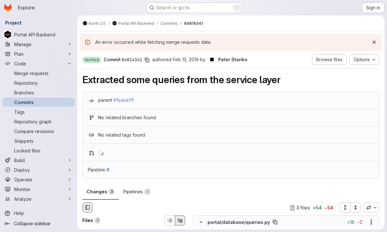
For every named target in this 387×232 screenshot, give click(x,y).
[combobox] (371, 207)
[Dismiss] (374, 42)
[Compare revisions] (39, 131)
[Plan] (39, 53)
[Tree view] (180, 220)
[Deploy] (39, 169)
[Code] (39, 63)
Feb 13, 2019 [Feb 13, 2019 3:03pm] (186, 59)
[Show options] (371, 222)
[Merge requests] (39, 73)
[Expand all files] (345, 207)
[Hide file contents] (201, 222)
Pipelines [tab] (137, 191)
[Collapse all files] (355, 207)
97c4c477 (123, 100)
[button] (91, 60)
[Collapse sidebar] (39, 223)
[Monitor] (39, 189)
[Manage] (39, 44)
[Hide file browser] (87, 207)
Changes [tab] (101, 191)
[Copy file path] (275, 222)
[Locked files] (39, 150)
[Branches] (39, 92)
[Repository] (39, 82)
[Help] (39, 213)
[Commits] (39, 102)
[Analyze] (39, 198)
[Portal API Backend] (39, 34)
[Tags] (39, 111)
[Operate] (39, 179)
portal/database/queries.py (238, 222)
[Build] (39, 160)
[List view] (169, 220)
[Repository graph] (39, 121)
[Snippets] (39, 140)
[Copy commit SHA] (147, 60)
